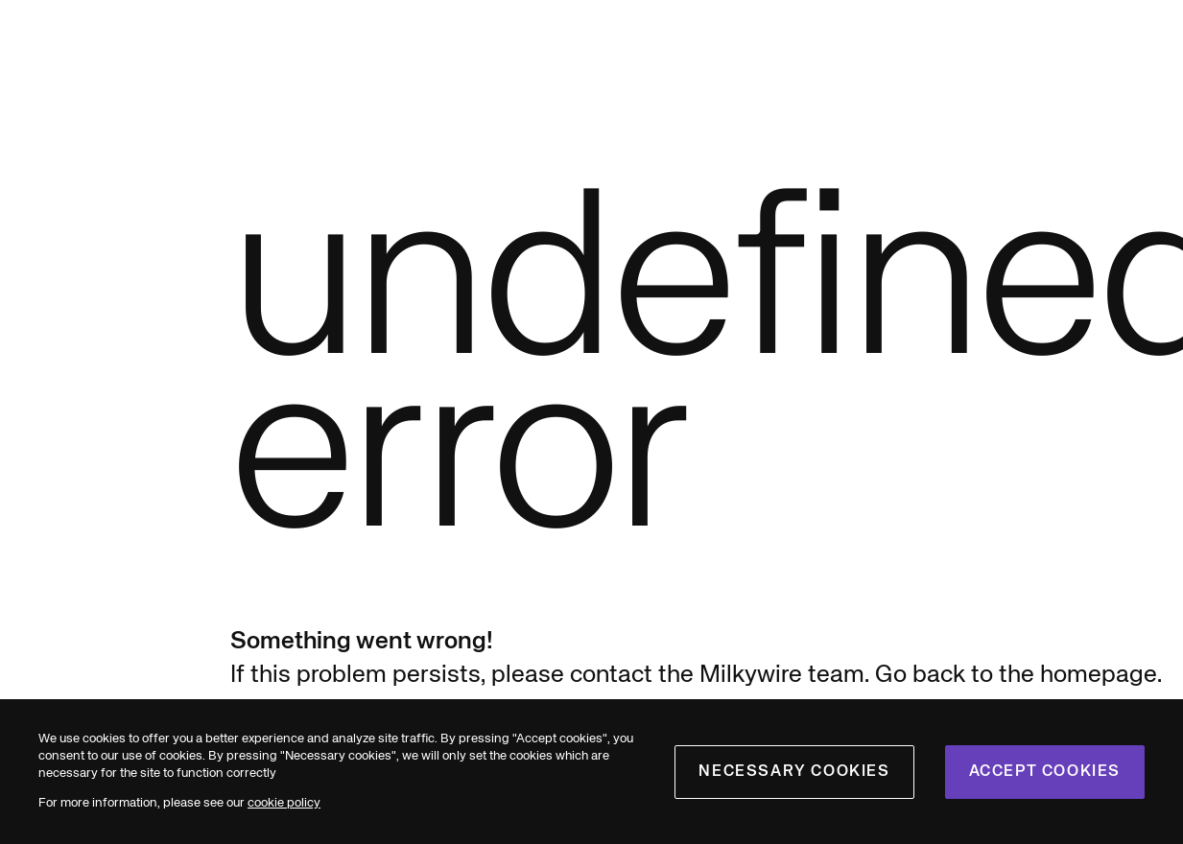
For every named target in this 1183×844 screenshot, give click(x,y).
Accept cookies (1045, 772)
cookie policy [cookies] (284, 803)
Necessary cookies (793, 772)
